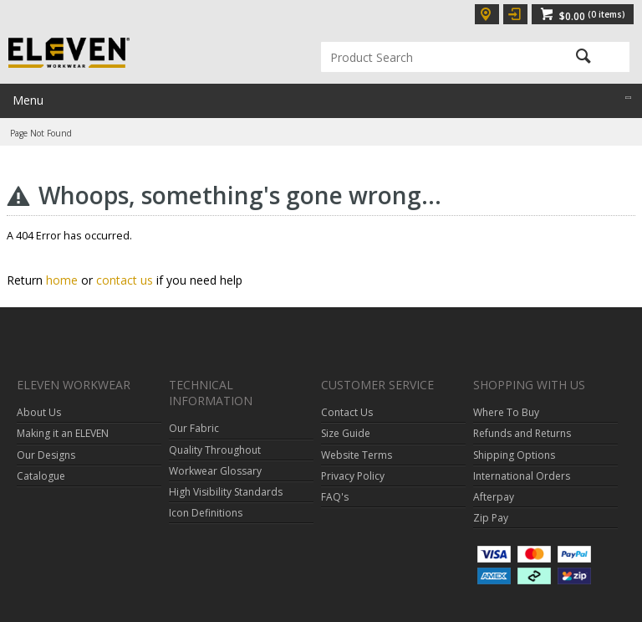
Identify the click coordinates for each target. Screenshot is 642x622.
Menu (28, 100)
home (62, 280)
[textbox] (429, 57)
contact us (124, 280)
